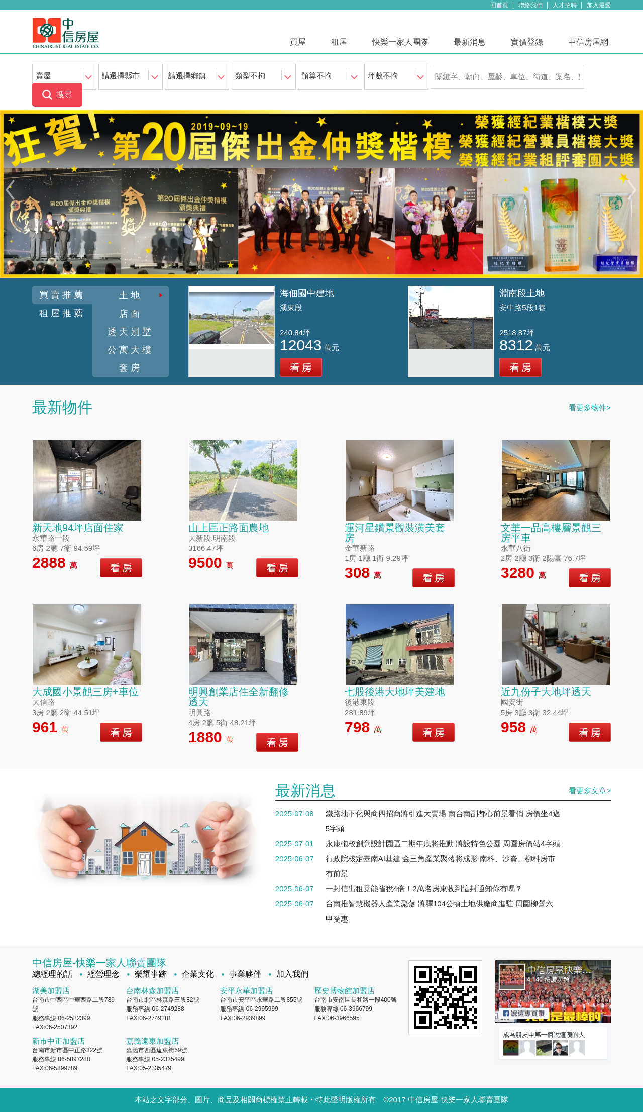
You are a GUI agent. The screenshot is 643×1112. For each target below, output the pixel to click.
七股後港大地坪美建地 (395, 691)
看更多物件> (590, 407)
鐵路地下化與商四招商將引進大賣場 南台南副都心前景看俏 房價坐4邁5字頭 (443, 821)
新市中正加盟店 (58, 1041)
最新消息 (470, 42)
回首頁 (499, 5)
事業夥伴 (245, 974)
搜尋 (64, 94)
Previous (9, 190)
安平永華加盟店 (246, 990)
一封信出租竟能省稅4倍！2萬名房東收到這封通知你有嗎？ (424, 888)
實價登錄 (527, 42)
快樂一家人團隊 (400, 42)
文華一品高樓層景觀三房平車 (551, 532)
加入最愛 (599, 5)
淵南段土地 (522, 293)
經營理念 (103, 974)
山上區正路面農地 (228, 527)
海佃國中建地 (307, 293)
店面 (130, 314)
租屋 (339, 42)
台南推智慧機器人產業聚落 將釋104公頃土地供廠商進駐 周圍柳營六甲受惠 (439, 911)
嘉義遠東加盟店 (152, 1041)
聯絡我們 (530, 5)
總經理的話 (52, 974)
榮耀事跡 (151, 974)
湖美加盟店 (51, 990)
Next (633, 190)
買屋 (298, 42)
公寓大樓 (131, 350)
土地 (130, 295)
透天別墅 (131, 332)
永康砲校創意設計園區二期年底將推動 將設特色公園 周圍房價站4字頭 (443, 843)
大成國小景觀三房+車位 (85, 691)
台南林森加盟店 (152, 990)
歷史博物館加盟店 (344, 990)
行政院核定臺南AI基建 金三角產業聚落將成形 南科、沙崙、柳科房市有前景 (441, 866)
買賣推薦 (62, 295)
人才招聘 (565, 5)
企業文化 (198, 974)
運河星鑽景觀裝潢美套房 (395, 532)
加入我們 (292, 974)
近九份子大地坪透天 (546, 691)
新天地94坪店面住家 (78, 527)
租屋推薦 (62, 313)
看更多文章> (590, 790)
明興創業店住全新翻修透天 (238, 696)
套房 (130, 368)
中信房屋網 (588, 42)
